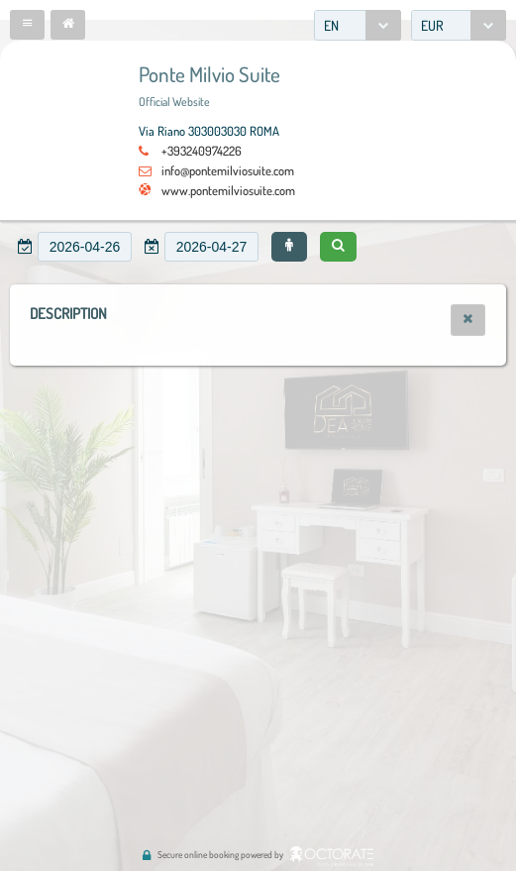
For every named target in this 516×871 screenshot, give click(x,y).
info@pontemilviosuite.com (227, 170)
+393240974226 (201, 151)
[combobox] (357, 25)
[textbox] (85, 247)
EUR (432, 25)
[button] (27, 25)
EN (331, 25)
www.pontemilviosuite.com (228, 190)
